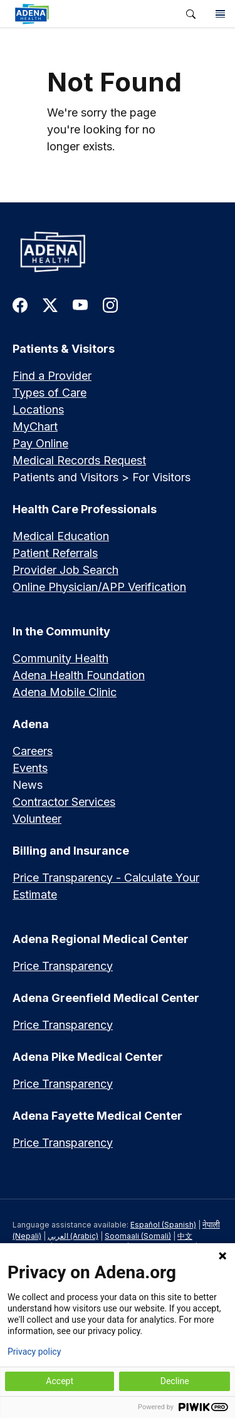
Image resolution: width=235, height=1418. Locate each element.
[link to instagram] (110, 304)
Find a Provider (52, 375)
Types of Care (49, 392)
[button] (191, 14)
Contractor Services (64, 801)
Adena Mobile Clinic (65, 692)
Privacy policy (34, 1352)
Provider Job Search (65, 569)
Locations (38, 409)
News (28, 784)
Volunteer (37, 818)
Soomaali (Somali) (138, 1236)
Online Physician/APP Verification (99, 586)
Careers (33, 751)
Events (30, 767)
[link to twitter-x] (50, 304)
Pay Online (40, 443)
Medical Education (61, 536)
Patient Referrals (55, 553)
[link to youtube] (80, 304)
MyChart (35, 426)
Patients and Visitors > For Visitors (102, 477)
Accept (59, 1381)
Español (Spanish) (163, 1224)
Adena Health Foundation (79, 675)
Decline (174, 1381)
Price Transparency (63, 965)
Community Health (60, 658)
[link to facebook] (20, 304)
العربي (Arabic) (73, 1236)
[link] (88, 14)
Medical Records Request (79, 460)
